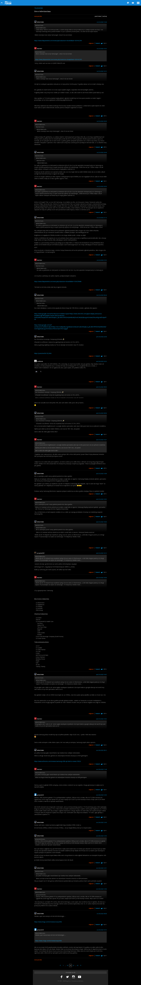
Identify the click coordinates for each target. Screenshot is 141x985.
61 (77, 965)
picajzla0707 (40, 553)
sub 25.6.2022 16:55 (101, 499)
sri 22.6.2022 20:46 (102, 152)
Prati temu (98, 16)
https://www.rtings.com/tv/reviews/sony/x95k (48, 922)
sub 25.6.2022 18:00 (101, 522)
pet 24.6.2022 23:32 (101, 361)
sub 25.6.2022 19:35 (101, 719)
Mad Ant (39, 48)
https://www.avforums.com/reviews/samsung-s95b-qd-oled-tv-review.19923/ (57, 761)
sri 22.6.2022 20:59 (102, 186)
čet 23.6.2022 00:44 (101, 295)
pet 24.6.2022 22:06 (101, 336)
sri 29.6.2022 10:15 (102, 930)
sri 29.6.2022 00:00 (102, 913)
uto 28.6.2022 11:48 (101, 769)
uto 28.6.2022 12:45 (101, 822)
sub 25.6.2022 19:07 (101, 674)
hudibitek (40, 361)
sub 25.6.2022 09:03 (101, 387)
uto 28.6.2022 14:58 (101, 889)
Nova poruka (38, 16)
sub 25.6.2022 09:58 (101, 413)
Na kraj (104, 16)
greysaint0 (40, 795)
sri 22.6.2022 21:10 (102, 217)
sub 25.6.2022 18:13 (101, 553)
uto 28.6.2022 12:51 (101, 868)
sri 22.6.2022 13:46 (102, 22)
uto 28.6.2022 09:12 (101, 750)
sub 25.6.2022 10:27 (101, 439)
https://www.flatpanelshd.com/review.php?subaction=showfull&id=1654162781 (58, 40)
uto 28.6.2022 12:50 (101, 836)
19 (67, 965)
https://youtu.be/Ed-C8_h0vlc (43, 353)
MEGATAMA (40, 22)
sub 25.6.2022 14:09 (101, 473)
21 (73, 965)
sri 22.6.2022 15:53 (102, 48)
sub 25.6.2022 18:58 (101, 577)
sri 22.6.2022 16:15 (102, 71)
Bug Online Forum (8, 2)
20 (70, 965)
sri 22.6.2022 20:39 (102, 121)
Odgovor (91, 43)
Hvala (98, 43)
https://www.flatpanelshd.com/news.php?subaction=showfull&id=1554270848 (57, 281)
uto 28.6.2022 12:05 (101, 795)
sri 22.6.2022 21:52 (102, 260)
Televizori (38, 8)
